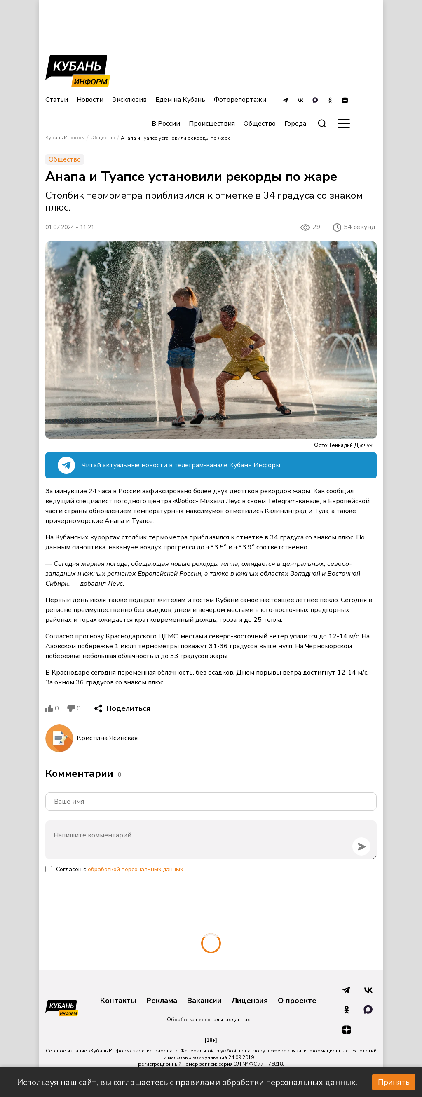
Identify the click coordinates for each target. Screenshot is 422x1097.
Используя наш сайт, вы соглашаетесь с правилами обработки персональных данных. (187, 1082)
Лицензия (250, 1001)
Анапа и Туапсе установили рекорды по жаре (176, 138)
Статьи (56, 99)
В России (166, 123)
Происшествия (212, 123)
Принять (394, 1082)
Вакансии (204, 1001)
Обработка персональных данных (208, 1019)
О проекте (297, 1001)
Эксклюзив (129, 99)
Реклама (161, 1001)
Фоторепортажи (240, 99)
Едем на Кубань (180, 99)
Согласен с (119, 869)
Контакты (118, 1001)
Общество (260, 123)
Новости (90, 99)
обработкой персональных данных (135, 869)
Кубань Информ (65, 137)
